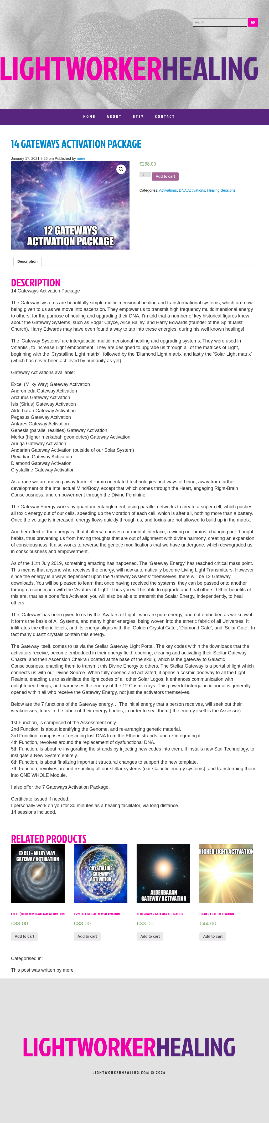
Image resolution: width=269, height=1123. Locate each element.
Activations (168, 190)
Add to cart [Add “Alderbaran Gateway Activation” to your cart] (150, 936)
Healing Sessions (221, 190)
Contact (165, 116)
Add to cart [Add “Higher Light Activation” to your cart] (213, 936)
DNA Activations (192, 190)
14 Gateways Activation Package (76, 143)
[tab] (27, 261)
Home (89, 116)
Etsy (138, 116)
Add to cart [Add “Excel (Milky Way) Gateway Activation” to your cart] (24, 936)
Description (27, 261)
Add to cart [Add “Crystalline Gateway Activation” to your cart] (87, 936)
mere (81, 158)
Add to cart (165, 176)
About (114, 116)
